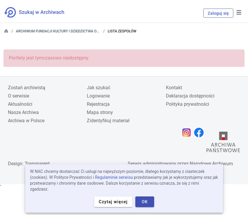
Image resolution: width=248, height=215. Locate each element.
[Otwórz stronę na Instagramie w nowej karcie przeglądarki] (188, 132)
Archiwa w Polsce (26, 120)
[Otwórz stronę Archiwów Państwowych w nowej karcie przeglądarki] (223, 143)
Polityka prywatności (187, 104)
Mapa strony (100, 112)
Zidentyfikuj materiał (108, 120)
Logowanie (98, 96)
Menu (239, 12)
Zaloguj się (218, 13)
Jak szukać (98, 87)
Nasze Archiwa (23, 112)
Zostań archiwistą (26, 87)
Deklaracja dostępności (190, 96)
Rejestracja (98, 104)
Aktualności (20, 104)
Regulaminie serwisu (114, 177)
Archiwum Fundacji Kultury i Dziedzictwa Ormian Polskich (70, 31)
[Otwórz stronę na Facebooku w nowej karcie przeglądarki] (200, 132)
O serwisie (18, 96)
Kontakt (174, 87)
